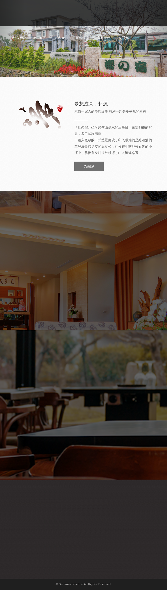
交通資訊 (125, 38)
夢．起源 (18, 38)
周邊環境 (82, 38)
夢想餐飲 (103, 38)
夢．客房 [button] (39, 38)
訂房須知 (61, 38)
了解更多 (89, 166)
